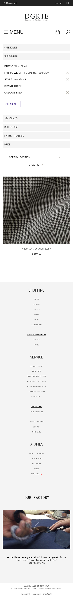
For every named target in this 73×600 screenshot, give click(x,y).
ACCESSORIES (37, 324)
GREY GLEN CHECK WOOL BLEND (36, 248)
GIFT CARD (36, 431)
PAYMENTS (36, 371)
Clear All (11, 104)
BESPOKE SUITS (36, 366)
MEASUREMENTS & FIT (36, 386)
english (58, 3)
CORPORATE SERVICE (36, 391)
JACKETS (36, 304)
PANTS (36, 314)
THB (67, 3)
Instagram (36, 594)
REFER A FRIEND (37, 421)
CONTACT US (36, 396)
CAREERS (35, 473)
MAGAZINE (36, 463)
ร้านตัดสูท (47, 594)
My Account (11, 3)
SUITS (36, 299)
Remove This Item (67, 66)
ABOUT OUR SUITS (36, 453)
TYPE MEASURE (36, 411)
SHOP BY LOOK (36, 458)
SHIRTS (36, 309)
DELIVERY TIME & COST (36, 376)
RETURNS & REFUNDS (36, 381)
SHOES (37, 319)
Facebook (25, 594)
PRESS (36, 468)
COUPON (36, 426)
